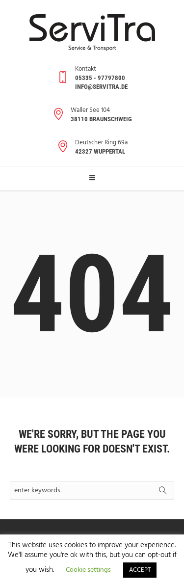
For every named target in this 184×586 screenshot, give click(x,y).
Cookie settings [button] (88, 570)
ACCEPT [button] (140, 570)
